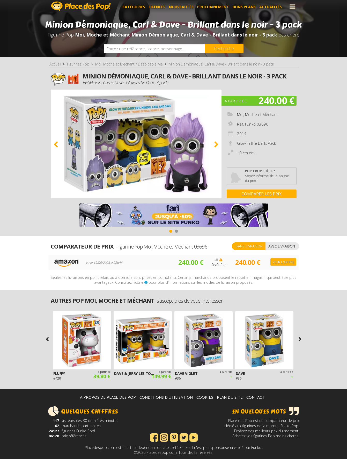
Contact (255, 397)
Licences (157, 6)
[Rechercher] (224, 48)
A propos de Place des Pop (108, 397)
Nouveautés (181, 6)
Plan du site (230, 397)
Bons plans (244, 6)
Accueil (55, 64)
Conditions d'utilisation (166, 397)
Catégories (133, 6)
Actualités (270, 6)
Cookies (204, 397)
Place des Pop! (81, 6)
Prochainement (213, 6)
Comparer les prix (261, 194)
